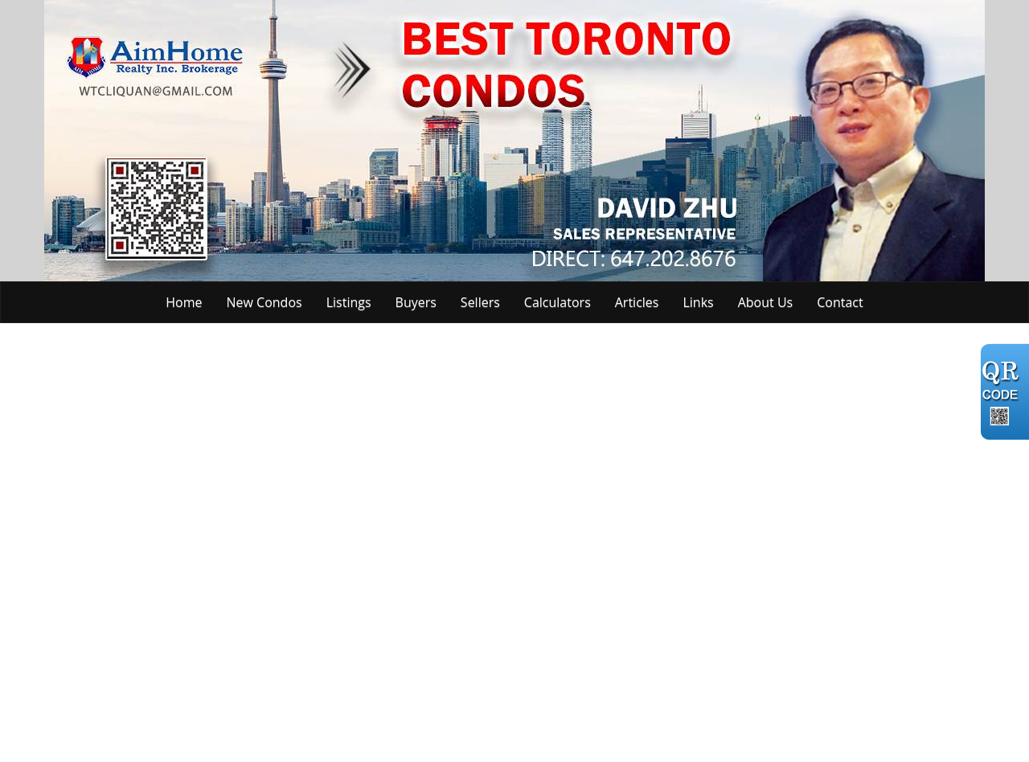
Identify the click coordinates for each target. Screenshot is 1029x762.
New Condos (264, 302)
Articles (637, 302)
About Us (765, 302)
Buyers (416, 302)
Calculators (557, 302)
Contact (840, 302)
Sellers (480, 302)
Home (184, 302)
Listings (348, 302)
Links (698, 302)
